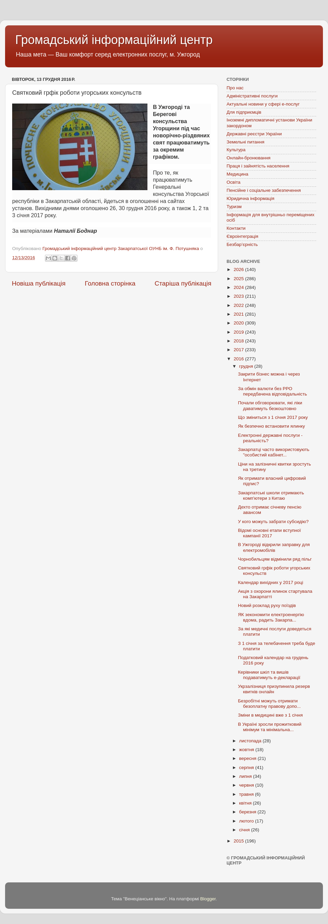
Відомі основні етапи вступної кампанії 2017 (269, 533)
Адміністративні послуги (252, 95)
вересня (248, 758)
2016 (239, 358)
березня (248, 811)
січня (245, 829)
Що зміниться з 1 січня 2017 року (273, 417)
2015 (239, 840)
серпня (247, 767)
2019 (239, 332)
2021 (239, 314)
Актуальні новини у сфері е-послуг (263, 104)
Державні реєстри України (254, 133)
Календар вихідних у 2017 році (270, 582)
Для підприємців (244, 112)
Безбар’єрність (242, 244)
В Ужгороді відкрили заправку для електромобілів (274, 547)
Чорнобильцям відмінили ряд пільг (275, 559)
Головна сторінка (110, 283)
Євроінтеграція (242, 236)
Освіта (233, 182)
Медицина (237, 174)
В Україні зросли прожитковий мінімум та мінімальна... (269, 727)
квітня (246, 803)
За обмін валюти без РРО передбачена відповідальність (272, 391)
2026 (239, 269)
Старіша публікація (183, 283)
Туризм (234, 206)
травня (247, 794)
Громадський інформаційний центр (114, 40)
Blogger (208, 898)
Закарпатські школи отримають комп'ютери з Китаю (271, 495)
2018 (239, 340)
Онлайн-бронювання (249, 157)
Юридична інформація (250, 198)
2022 (239, 305)
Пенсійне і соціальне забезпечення (264, 190)
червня (247, 785)
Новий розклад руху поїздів (267, 605)
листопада (251, 740)
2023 (239, 296)
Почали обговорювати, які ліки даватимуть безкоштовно (270, 405)
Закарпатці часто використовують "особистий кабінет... (273, 452)
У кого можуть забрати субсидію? (273, 521)
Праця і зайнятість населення (258, 165)
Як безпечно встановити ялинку (271, 426)
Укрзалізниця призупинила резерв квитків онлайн (274, 689)
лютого (247, 821)
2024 (239, 287)
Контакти (236, 228)
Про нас (235, 87)
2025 (239, 278)
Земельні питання (245, 141)
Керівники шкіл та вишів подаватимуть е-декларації (269, 675)
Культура (236, 149)
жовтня (247, 749)
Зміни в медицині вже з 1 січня (270, 715)
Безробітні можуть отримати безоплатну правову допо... (269, 703)
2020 (239, 322)
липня (246, 776)
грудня (246, 366)
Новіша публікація (39, 283)
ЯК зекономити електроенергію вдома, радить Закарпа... (271, 617)
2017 (239, 349)
